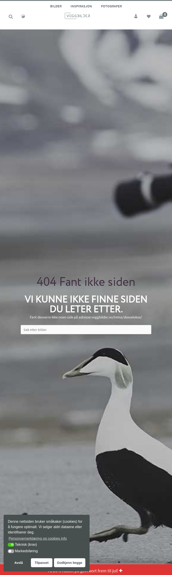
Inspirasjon (81, 6)
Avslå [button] (18, 563)
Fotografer (111, 6)
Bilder (56, 6)
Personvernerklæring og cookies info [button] (38, 538)
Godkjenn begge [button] (69, 563)
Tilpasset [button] (42, 563)
